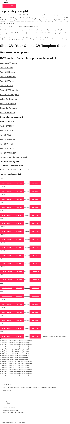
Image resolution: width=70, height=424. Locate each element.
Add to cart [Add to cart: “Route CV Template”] (35, 231)
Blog (7, 401)
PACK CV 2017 (7, 126)
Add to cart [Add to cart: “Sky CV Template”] (35, 255)
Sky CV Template (8, 103)
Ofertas (8, 398)
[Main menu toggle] (9, 6)
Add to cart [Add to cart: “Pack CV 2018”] (35, 223)
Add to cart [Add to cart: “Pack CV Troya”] (35, 215)
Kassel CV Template (9, 94)
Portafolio (8, 400)
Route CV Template (9, 90)
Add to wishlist (7, 183)
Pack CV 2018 (6, 85)
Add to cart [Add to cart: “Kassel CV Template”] (35, 239)
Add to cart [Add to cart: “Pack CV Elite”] (35, 296)
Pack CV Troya (7, 81)
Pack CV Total (6, 68)
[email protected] (58, 15)
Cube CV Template (8, 108)
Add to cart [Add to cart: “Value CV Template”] (35, 247)
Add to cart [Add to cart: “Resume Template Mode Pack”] (35, 336)
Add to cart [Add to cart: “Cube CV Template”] (35, 263)
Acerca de (8, 396)
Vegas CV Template (9, 63)
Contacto (8, 403)
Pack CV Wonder (8, 77)
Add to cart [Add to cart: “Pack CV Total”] (35, 191)
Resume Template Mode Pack (13, 157)
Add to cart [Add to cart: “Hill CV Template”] (35, 271)
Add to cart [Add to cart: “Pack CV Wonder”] (35, 207)
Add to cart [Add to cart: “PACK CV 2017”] (35, 280)
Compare (19, 183)
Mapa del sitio (22, 422)
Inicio (7, 394)
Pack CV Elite (6, 135)
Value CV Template (8, 99)
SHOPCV (6, 3)
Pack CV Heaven (7, 72)
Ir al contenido (3, 1)
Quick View (27, 183)
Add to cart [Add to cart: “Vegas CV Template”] (35, 183)
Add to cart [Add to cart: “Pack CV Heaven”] (35, 199)
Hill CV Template (7, 112)
